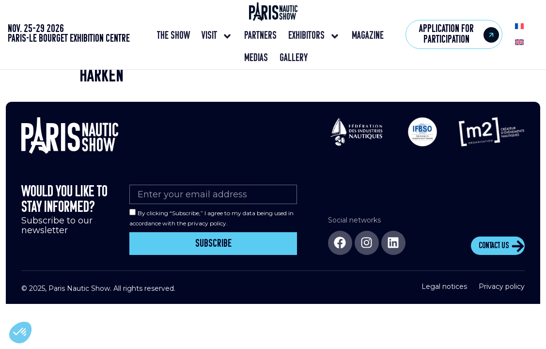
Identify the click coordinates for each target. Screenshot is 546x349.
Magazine (368, 36)
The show (173, 36)
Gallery (294, 58)
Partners (260, 36)
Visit (217, 36)
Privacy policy (502, 292)
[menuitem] (519, 26)
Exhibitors (314, 36)
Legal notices (444, 292)
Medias (256, 58)
